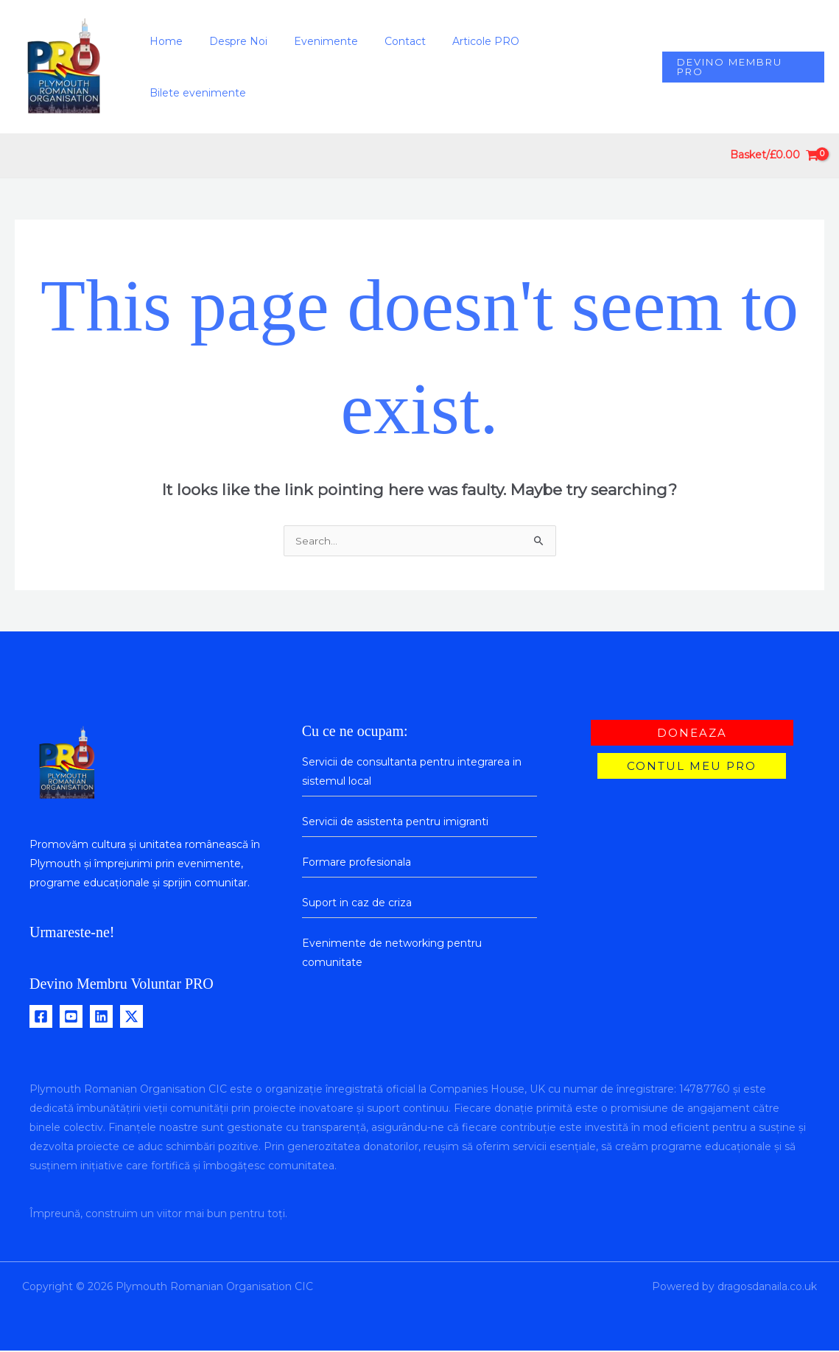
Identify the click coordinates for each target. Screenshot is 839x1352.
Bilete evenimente (586, 67)
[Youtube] (71, 1017)
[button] (741, 66)
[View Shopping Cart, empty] (774, 156)
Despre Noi (254, 67)
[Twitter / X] (131, 1017)
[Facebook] (40, 1017)
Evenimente (335, 67)
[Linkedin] (101, 1017)
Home (187, 67)
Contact (408, 67)
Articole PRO (483, 67)
